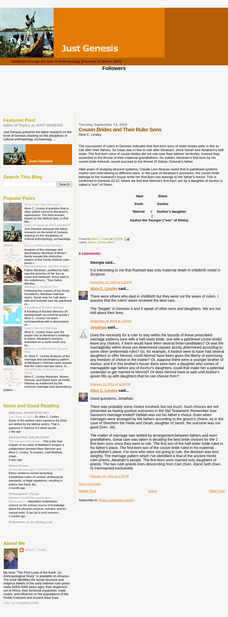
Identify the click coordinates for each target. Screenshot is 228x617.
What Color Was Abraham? (42, 204)
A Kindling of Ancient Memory (44, 307)
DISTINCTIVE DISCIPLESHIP (29, 437)
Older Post (217, 491)
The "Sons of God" (21, 416)
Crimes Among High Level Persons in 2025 (36, 469)
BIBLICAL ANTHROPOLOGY (29, 412)
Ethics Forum (18, 465)
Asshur (92, 242)
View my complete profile (21, 603)
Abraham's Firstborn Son (41, 286)
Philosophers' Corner (24, 493)
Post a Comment (89, 483)
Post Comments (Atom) (116, 500)
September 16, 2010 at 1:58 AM (110, 320)
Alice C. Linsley (103, 289)
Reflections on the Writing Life (30, 522)
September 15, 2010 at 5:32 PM (110, 282)
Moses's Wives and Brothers (43, 245)
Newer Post (87, 491)
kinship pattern (106, 242)
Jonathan (98, 327)
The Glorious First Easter (25, 441)
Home (152, 491)
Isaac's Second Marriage (41, 328)
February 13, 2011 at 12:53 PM (110, 384)
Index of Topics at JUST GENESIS (33, 125)
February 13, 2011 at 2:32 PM (109, 476)
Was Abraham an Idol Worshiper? (46, 266)
